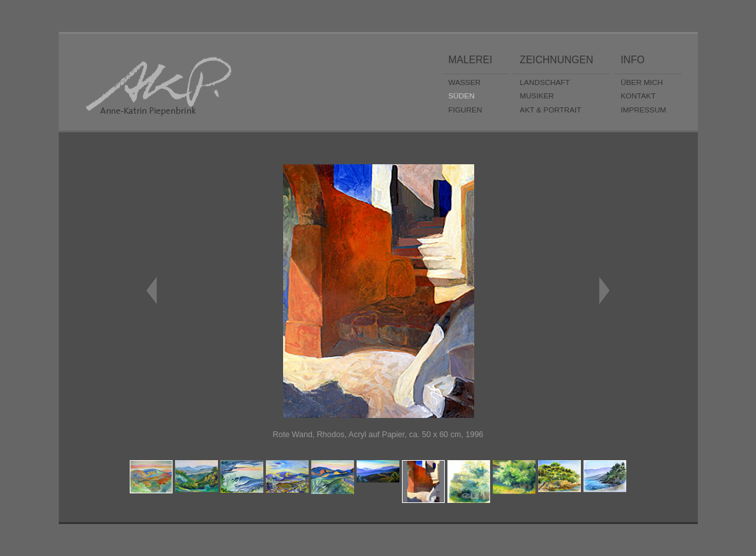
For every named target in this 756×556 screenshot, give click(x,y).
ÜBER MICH (642, 82)
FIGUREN (465, 109)
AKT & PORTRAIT (550, 109)
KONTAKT (638, 95)
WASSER (465, 82)
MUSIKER (537, 95)
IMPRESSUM (643, 109)
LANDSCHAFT (544, 82)
